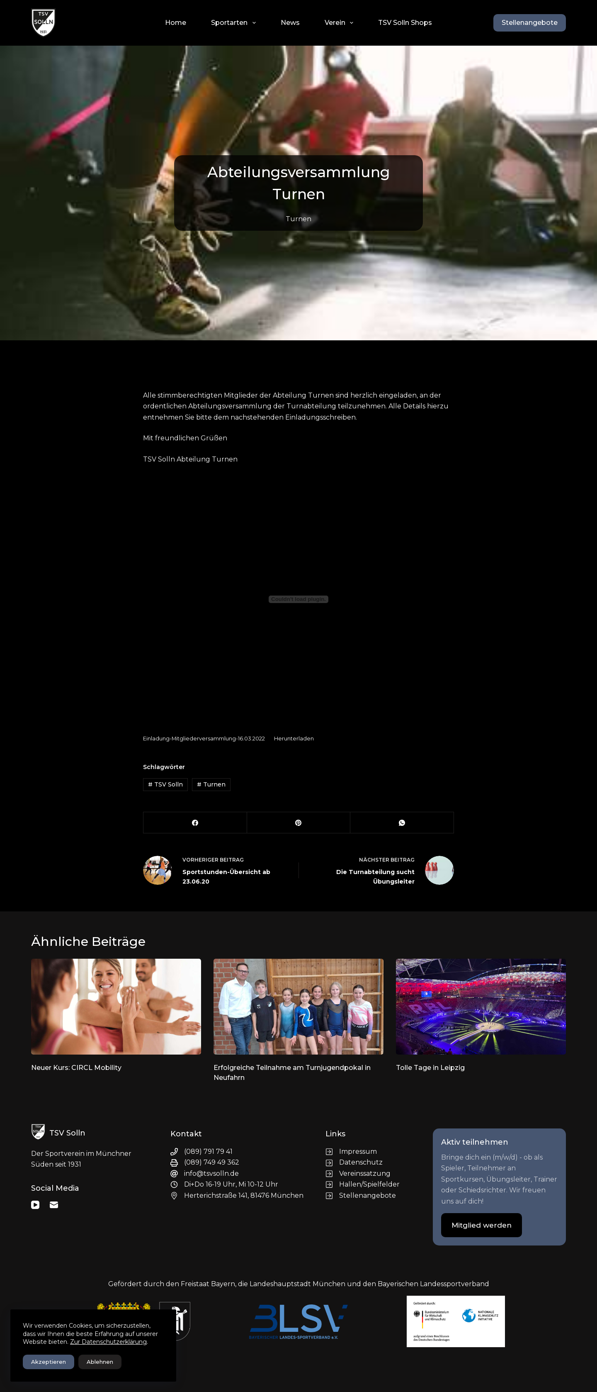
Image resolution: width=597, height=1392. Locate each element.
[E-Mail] (54, 1205)
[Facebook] (195, 822)
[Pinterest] (299, 822)
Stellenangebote (530, 23)
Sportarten (235, 23)
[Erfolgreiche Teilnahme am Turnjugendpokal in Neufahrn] (298, 1007)
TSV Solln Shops (405, 23)
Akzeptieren (48, 1361)
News (290, 23)
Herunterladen (294, 738)
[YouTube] (35, 1205)
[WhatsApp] (402, 822)
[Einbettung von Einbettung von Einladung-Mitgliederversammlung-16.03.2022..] (298, 599)
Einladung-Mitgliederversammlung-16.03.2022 (204, 738)
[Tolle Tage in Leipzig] (481, 1007)
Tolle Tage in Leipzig (430, 1068)
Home (175, 23)
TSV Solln (165, 784)
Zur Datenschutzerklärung (108, 1342)
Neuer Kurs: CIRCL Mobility (76, 1068)
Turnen (298, 219)
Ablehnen (100, 1361)
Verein (341, 23)
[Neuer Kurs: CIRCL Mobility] (116, 1007)
